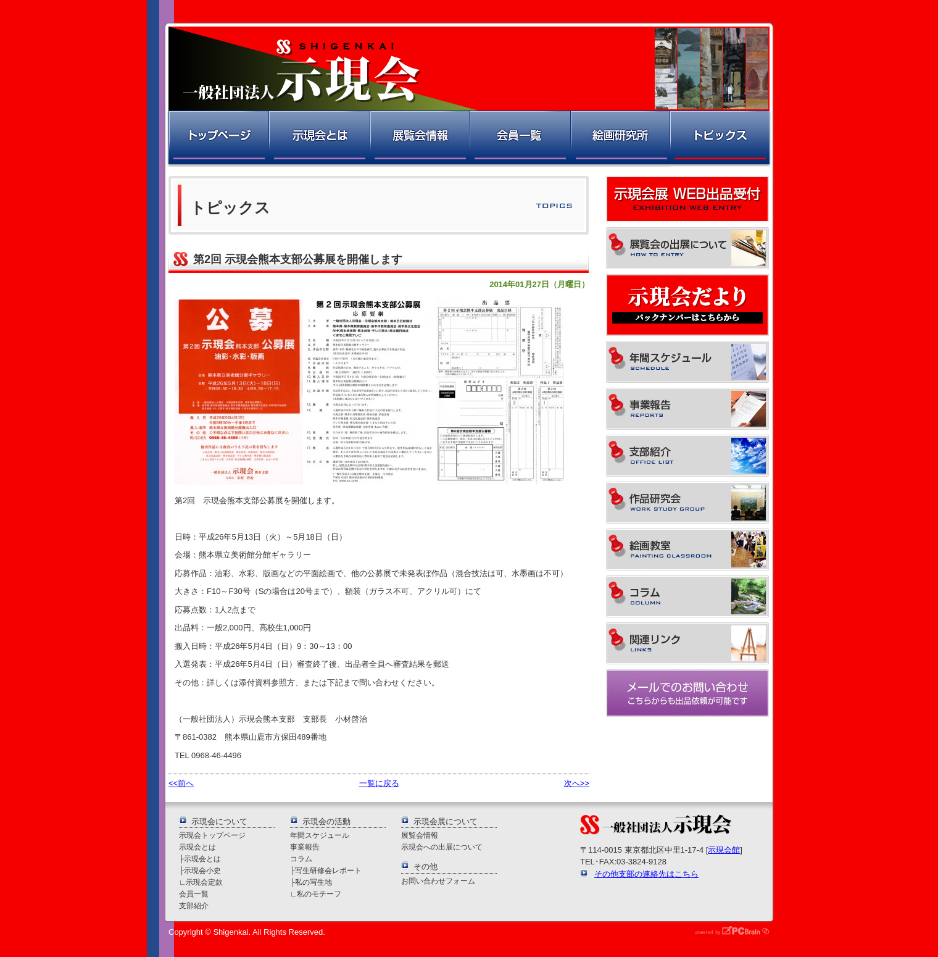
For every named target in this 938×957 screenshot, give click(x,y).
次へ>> (576, 783)
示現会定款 (204, 882)
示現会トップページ (212, 835)
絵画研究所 (620, 139)
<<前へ (181, 783)
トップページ (217, 139)
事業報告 (305, 847)
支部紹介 (194, 905)
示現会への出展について (442, 847)
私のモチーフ (319, 894)
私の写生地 (313, 882)
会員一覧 (519, 139)
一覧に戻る (379, 783)
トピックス (720, 139)
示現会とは (318, 139)
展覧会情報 (419, 139)
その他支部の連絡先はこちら (646, 874)
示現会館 (724, 850)
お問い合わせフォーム (438, 881)
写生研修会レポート (328, 870)
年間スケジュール (319, 835)
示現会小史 (202, 870)
